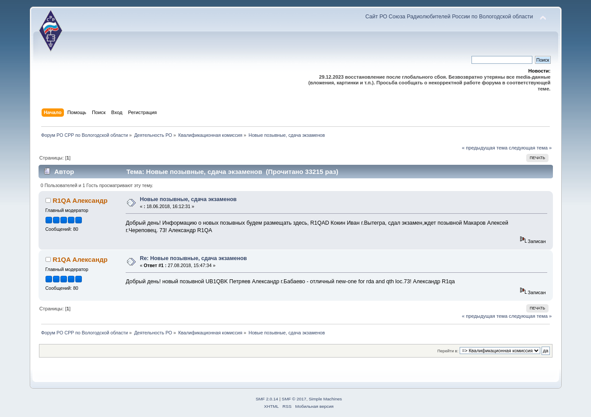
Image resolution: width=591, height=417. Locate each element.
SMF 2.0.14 (267, 398)
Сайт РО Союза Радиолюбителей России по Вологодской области (449, 17)
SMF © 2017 (294, 398)
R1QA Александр (80, 200)
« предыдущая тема (484, 147)
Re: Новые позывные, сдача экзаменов (193, 258)
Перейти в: (447, 350)
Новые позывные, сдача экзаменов (188, 199)
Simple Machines (325, 398)
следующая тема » (530, 147)
